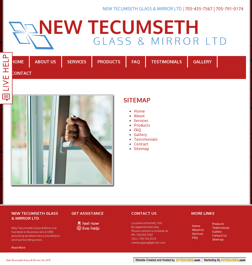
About (139, 115)
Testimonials (166, 61)
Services (76, 61)
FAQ (136, 61)
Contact (21, 73)
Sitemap (141, 148)
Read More (18, 247)
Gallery (202, 61)
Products (108, 61)
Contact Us (219, 235)
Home (17, 61)
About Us (45, 61)
